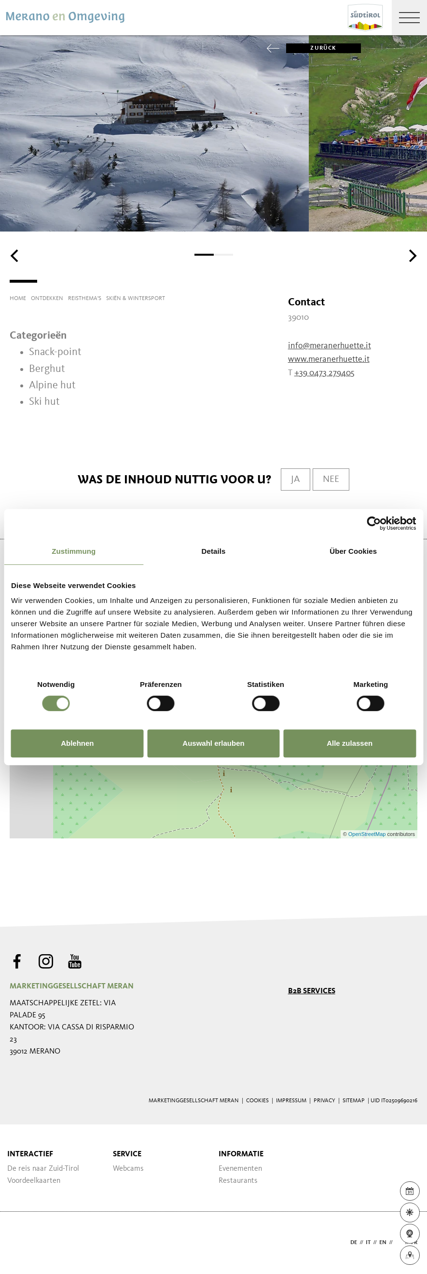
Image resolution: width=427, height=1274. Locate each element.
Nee (331, 479)
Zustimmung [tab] (74, 551)
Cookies (257, 1101)
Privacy (324, 1101)
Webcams (128, 1169)
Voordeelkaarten (33, 1181)
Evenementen (240, 1169)
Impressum (291, 1101)
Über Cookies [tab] (353, 551)
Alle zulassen (349, 743)
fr (414, 1243)
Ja (295, 479)
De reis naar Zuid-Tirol (43, 1169)
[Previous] (15, 255)
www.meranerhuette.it (329, 359)
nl (398, 1243)
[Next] (411, 255)
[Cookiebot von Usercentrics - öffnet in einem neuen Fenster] (373, 523)
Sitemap (354, 1101)
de (353, 1243)
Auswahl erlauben (213, 743)
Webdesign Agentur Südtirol (21, 1242)
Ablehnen (77, 743)
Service (127, 1154)
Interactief (30, 1154)
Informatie (241, 1154)
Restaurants (238, 1181)
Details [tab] (214, 551)
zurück (311, 48)
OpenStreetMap (367, 834)
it (368, 1243)
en (382, 1243)
